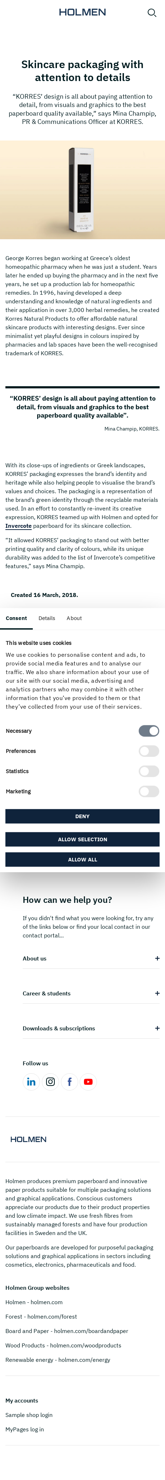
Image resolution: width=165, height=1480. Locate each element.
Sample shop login (29, 1414)
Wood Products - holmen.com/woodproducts (63, 1345)
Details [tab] (47, 618)
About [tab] (74, 618)
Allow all (82, 859)
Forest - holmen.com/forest (41, 1316)
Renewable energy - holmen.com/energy (57, 1359)
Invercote (18, 525)
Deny (82, 816)
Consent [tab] (16, 618)
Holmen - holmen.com (34, 1302)
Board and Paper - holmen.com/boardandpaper (66, 1330)
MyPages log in (24, 1429)
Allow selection (82, 838)
